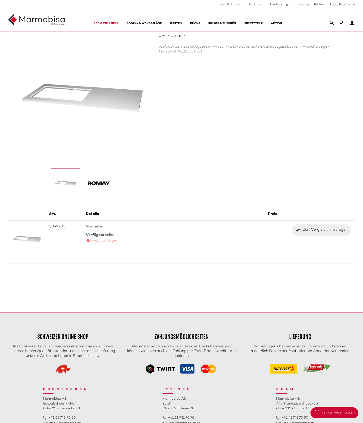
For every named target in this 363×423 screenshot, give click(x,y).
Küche (195, 23)
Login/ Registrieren (342, 4)
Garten (176, 23)
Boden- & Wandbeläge (144, 23)
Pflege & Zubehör (222, 23)
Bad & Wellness (106, 23)
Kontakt (319, 4)
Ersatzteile (253, 23)
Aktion (276, 23)
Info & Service (230, 4)
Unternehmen (254, 4)
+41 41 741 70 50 (295, 418)
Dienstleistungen (280, 4)
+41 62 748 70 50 (62, 418)
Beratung (303, 4)
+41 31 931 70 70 (181, 418)
